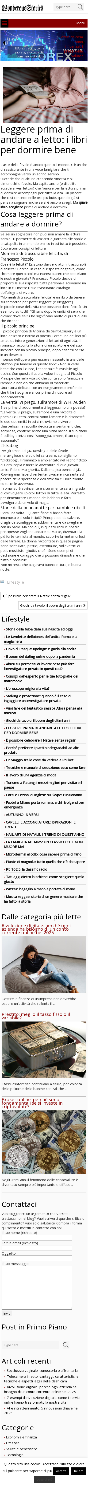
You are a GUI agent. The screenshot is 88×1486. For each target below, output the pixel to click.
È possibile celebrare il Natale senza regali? (36, 596)
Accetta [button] (61, 1471)
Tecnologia (14, 1454)
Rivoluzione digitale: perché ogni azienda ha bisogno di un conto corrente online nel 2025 (40, 1389)
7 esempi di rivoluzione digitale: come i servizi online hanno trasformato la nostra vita (42, 1400)
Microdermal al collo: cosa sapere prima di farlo (43, 854)
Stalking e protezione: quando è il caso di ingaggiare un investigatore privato (37, 698)
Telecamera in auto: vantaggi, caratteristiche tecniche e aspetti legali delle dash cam (41, 1378)
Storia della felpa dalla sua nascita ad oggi (39, 629)
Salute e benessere (21, 1448)
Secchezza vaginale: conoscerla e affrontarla (42, 1370)
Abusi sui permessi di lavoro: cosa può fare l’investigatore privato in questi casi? (39, 666)
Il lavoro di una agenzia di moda (31, 775)
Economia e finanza (21, 1437)
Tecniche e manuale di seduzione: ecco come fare (45, 767)
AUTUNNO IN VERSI (22, 814)
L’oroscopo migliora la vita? (28, 688)
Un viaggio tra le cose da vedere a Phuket (39, 760)
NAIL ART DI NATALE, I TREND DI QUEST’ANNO (45, 834)
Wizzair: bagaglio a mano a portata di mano (40, 889)
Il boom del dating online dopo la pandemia (40, 656)
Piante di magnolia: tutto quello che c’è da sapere (45, 861)
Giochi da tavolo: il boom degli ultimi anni (53, 605)
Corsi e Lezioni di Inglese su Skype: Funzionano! (44, 794)
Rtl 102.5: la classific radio (26, 869)
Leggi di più (45, 1479)
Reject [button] (78, 1471)
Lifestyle (15, 582)
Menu (80, 22)
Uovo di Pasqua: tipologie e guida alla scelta (41, 648)
